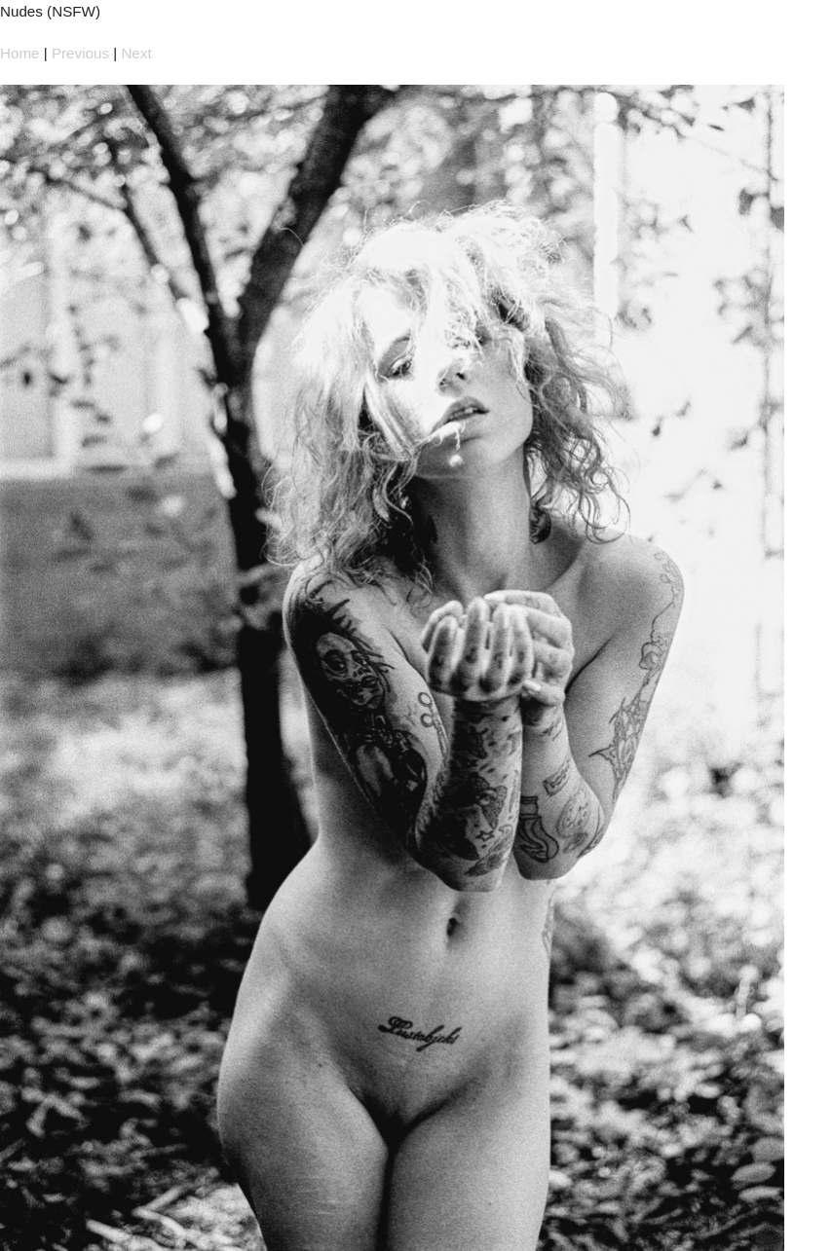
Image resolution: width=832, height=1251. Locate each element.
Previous (80, 53)
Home (20, 53)
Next (136, 53)
